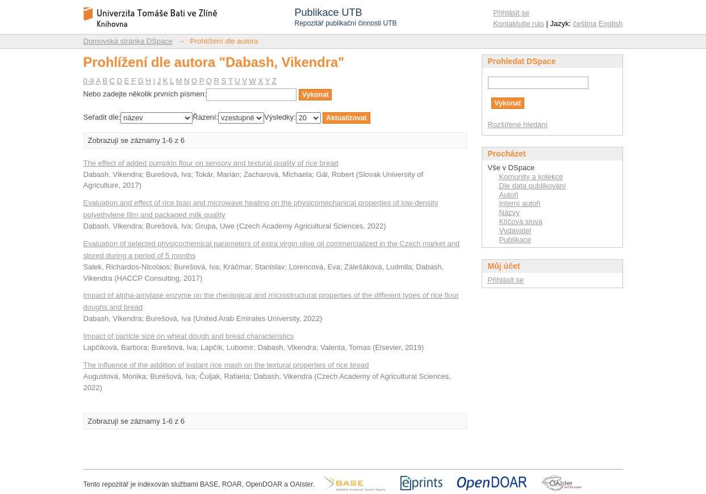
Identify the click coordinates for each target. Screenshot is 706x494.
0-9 (88, 81)
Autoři (509, 195)
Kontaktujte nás (518, 23)
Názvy (509, 212)
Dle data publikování (532, 185)
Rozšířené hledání (518, 124)
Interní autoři (520, 203)
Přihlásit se (511, 13)
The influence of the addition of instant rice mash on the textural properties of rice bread (226, 365)
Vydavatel (515, 230)
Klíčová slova (521, 221)
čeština (584, 23)
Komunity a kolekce (531, 176)
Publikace (515, 239)
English (611, 23)
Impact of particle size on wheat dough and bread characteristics (188, 336)
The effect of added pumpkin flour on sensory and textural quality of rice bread (211, 163)
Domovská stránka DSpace (128, 41)
